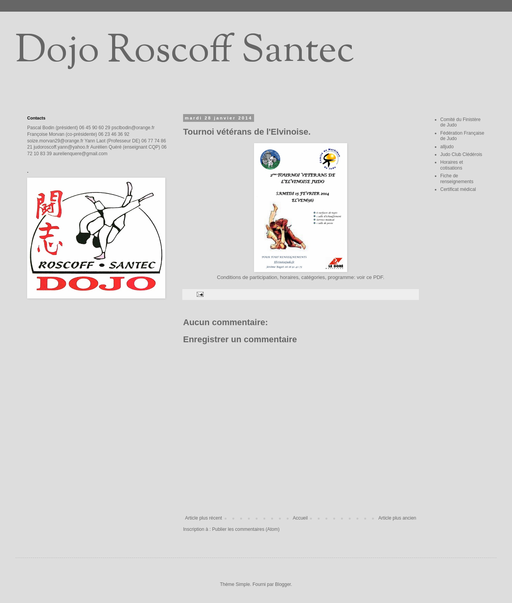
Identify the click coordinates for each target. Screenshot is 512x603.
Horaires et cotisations (451, 164)
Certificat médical (458, 189)
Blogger (283, 584)
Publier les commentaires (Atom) (246, 529)
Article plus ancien (397, 518)
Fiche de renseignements (456, 178)
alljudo (447, 146)
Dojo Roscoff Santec (185, 52)
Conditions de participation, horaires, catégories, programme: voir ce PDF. (300, 277)
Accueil (300, 518)
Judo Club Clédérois (461, 154)
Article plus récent (203, 518)
